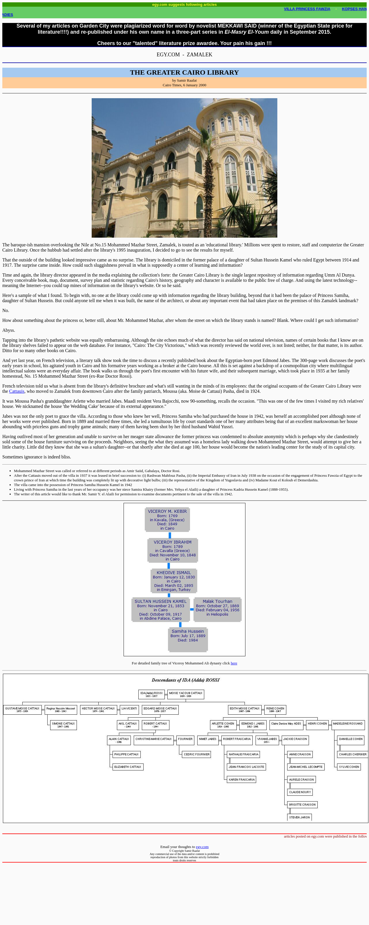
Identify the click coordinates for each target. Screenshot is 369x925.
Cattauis (16, 391)
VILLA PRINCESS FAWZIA (310, 9)
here (234, 663)
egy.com (202, 847)
